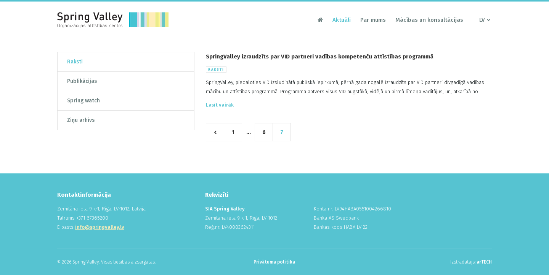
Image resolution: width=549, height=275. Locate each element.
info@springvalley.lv (99, 227)
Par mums (373, 19)
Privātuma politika (274, 262)
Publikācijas (82, 81)
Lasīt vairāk (220, 105)
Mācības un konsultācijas (429, 19)
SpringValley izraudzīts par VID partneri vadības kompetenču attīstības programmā (319, 56)
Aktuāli (341, 19)
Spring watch (83, 100)
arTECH (484, 262)
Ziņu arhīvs (81, 120)
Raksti (75, 61)
